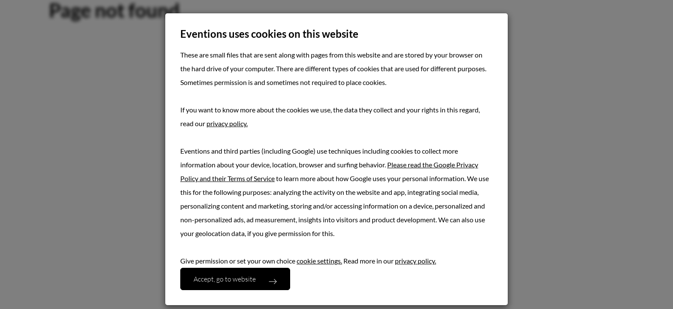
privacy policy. (227, 123)
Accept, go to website (225, 279)
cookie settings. (319, 261)
